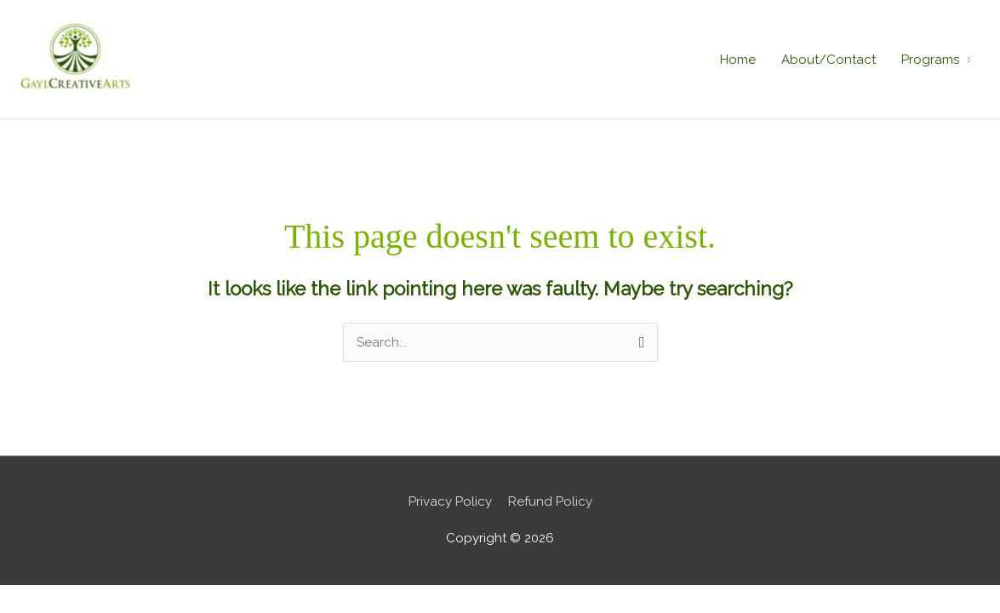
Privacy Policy (450, 501)
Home (738, 59)
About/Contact (828, 59)
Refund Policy (550, 501)
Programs (930, 59)
